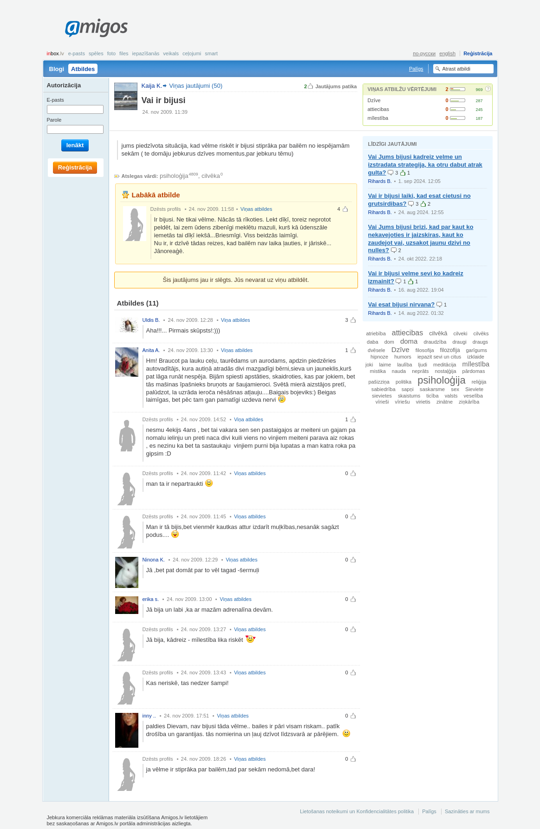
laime (385, 364)
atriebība (375, 333)
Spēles (96, 53)
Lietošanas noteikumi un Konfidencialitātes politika (357, 811)
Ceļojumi (191, 53)
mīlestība (378, 118)
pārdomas (473, 371)
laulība (404, 364)
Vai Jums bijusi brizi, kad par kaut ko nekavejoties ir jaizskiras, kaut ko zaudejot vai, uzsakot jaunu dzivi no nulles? (421, 238)
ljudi (422, 364)
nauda (399, 371)
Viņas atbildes (256, 209)
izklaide (475, 356)
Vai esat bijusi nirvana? (401, 304)
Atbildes (83, 68)
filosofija (425, 350)
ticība (432, 395)
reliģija (479, 382)
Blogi (57, 68)
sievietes (382, 395)
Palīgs (416, 69)
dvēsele (376, 350)
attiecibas (378, 109)
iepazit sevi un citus (439, 356)
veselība (473, 395)
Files (124, 53)
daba (372, 342)
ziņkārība (469, 402)
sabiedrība (383, 389)
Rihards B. (380, 181)
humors (402, 356)
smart (211, 53)
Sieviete (474, 389)
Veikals (171, 53)
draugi (459, 342)
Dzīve (374, 100)
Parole (54, 120)
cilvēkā (438, 333)
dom (389, 342)
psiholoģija (174, 175)
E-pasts (76, 53)
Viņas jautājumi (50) (195, 85)
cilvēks (481, 333)
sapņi (408, 389)
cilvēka (211, 175)
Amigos (96, 28)
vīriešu (402, 402)
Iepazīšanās (146, 53)
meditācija (444, 364)
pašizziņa (379, 382)
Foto (111, 53)
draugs (480, 342)
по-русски (424, 53)
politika (403, 382)
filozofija (450, 350)
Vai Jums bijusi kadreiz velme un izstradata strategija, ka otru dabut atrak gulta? (425, 164)
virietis (423, 402)
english (447, 53)
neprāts (420, 371)
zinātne (444, 402)
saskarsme (432, 389)
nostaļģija (445, 371)
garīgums (476, 350)
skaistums (409, 395)
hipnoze (379, 356)
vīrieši (382, 402)
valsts (451, 395)
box (55, 53)
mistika (378, 371)
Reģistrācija (477, 53)
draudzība (434, 342)
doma (408, 341)
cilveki (461, 333)
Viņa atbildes (235, 320)
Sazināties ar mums (467, 811)
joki (369, 364)
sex (455, 389)
